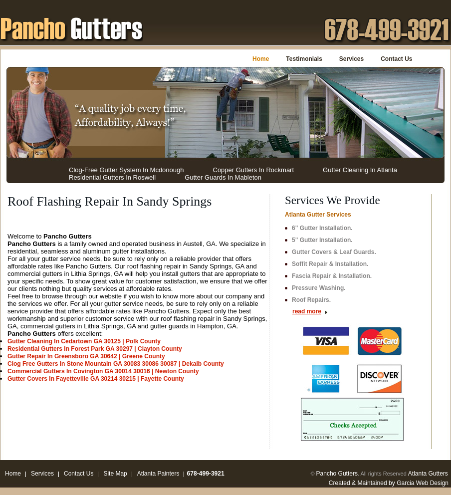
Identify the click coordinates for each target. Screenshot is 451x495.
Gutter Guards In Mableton (223, 177)
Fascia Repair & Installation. (332, 275)
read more (306, 311)
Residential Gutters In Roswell (112, 177)
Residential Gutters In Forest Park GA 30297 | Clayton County (94, 348)
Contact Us (396, 58)
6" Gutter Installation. (322, 228)
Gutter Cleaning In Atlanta (360, 170)
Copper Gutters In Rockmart (253, 170)
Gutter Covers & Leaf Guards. (334, 251)
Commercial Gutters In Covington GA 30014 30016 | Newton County (103, 371)
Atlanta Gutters (428, 473)
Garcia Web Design (423, 483)
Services (351, 58)
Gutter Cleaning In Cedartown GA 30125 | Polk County (84, 341)
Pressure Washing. (319, 287)
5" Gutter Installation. (322, 240)
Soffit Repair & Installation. (330, 263)
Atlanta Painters (158, 473)
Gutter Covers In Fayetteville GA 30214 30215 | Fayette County (95, 378)
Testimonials (304, 58)
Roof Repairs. (311, 299)
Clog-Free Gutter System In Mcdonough (126, 170)
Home (260, 58)
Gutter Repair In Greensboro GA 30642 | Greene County (86, 356)
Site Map (115, 473)
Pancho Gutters (337, 473)
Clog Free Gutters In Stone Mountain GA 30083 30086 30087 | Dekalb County (115, 363)
